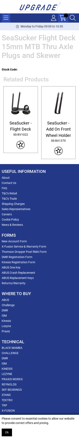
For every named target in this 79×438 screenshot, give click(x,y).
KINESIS (7, 368)
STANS (6, 395)
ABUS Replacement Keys (18, 278)
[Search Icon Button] (72, 18)
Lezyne (6, 326)
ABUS (5, 300)
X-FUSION (8, 410)
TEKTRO (7, 400)
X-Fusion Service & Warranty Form (24, 246)
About (6, 177)
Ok (7, 432)
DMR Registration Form (17, 257)
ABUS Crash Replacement (18, 272)
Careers (7, 214)
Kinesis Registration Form (18, 262)
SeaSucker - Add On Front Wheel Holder (58, 132)
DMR (5, 310)
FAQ (4, 188)
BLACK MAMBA (12, 347)
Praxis (6, 331)
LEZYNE (7, 374)
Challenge (8, 305)
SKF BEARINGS (12, 389)
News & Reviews (12, 224)
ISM (4, 315)
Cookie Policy (10, 219)
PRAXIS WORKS (12, 379)
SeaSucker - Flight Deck (20, 129)
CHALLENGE (10, 353)
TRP (4, 405)
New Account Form (14, 241)
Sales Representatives (16, 209)
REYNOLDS (9, 384)
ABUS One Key (11, 267)
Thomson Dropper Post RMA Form (24, 251)
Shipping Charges (13, 204)
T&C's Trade (9, 198)
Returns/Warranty (13, 283)
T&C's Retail (9, 193)
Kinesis (6, 320)
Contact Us (9, 183)
